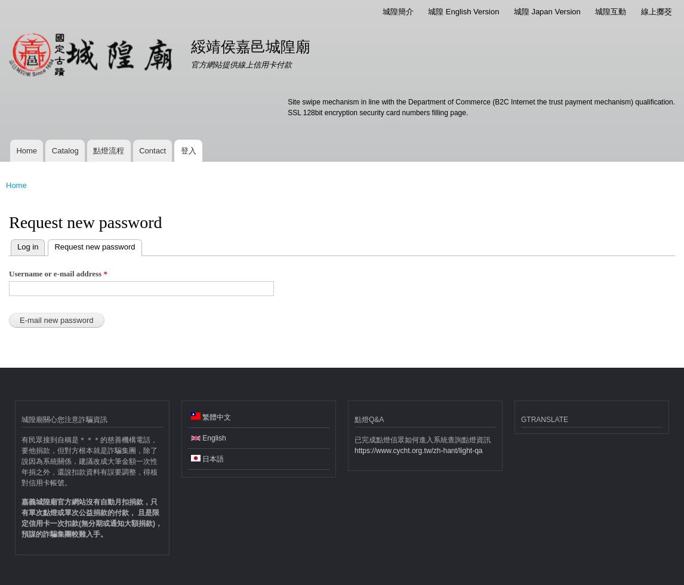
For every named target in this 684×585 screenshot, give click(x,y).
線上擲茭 (656, 11)
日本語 (207, 459)
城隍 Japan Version (547, 11)
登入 (188, 150)
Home (26, 150)
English (208, 438)
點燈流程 (108, 150)
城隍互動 (610, 11)
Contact (152, 150)
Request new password (91, 245)
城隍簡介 (398, 11)
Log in (27, 246)
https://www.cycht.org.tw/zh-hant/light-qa (418, 451)
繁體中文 (211, 416)
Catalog (65, 150)
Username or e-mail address (58, 273)
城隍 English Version (463, 11)
